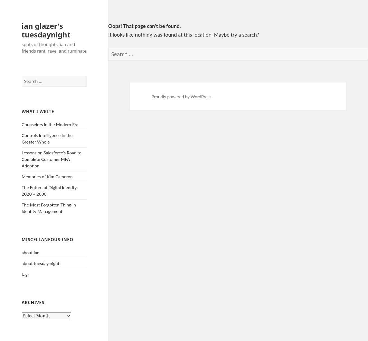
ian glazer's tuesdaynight (46, 30)
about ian (30, 252)
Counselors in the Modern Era (50, 124)
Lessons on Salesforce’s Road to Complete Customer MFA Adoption (52, 159)
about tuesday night (40, 263)
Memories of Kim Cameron (47, 176)
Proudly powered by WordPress (181, 96)
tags (26, 274)
